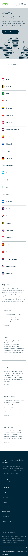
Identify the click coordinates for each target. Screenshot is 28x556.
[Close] (26, 548)
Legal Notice (6, 497)
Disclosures (5, 516)
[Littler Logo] (5, 4)
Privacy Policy (6, 512)
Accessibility (6, 502)
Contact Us (5, 488)
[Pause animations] (22, 4)
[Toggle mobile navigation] (25, 4)
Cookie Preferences (8, 521)
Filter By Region (14, 64)
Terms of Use (6, 507)
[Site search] (18, 4)
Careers (4, 492)
